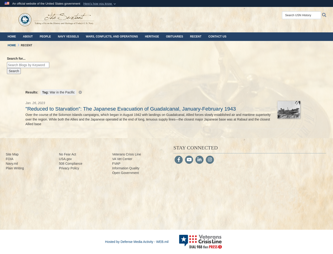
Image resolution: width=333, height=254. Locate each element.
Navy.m (11, 163)
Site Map (12, 154)
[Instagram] (210, 160)
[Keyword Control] (28, 65)
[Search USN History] (301, 15)
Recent (195, 36)
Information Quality (125, 168)
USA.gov (65, 159)
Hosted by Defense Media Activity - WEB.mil (137, 242)
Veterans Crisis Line (126, 154)
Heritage (152, 36)
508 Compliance (70, 163)
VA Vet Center (122, 159)
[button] (100, 3)
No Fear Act (67, 154)
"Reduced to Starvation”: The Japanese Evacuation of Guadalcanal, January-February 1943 (130, 109)
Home (12, 36)
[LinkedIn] (199, 160)
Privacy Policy (69, 168)
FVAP (116, 163)
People (45, 36)
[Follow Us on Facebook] (179, 160)
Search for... (16, 58)
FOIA (9, 159)
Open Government (125, 173)
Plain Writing (15, 168)
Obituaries (174, 36)
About (28, 36)
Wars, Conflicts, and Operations (112, 36)
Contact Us (217, 36)
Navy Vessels (68, 36)
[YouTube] (189, 160)
